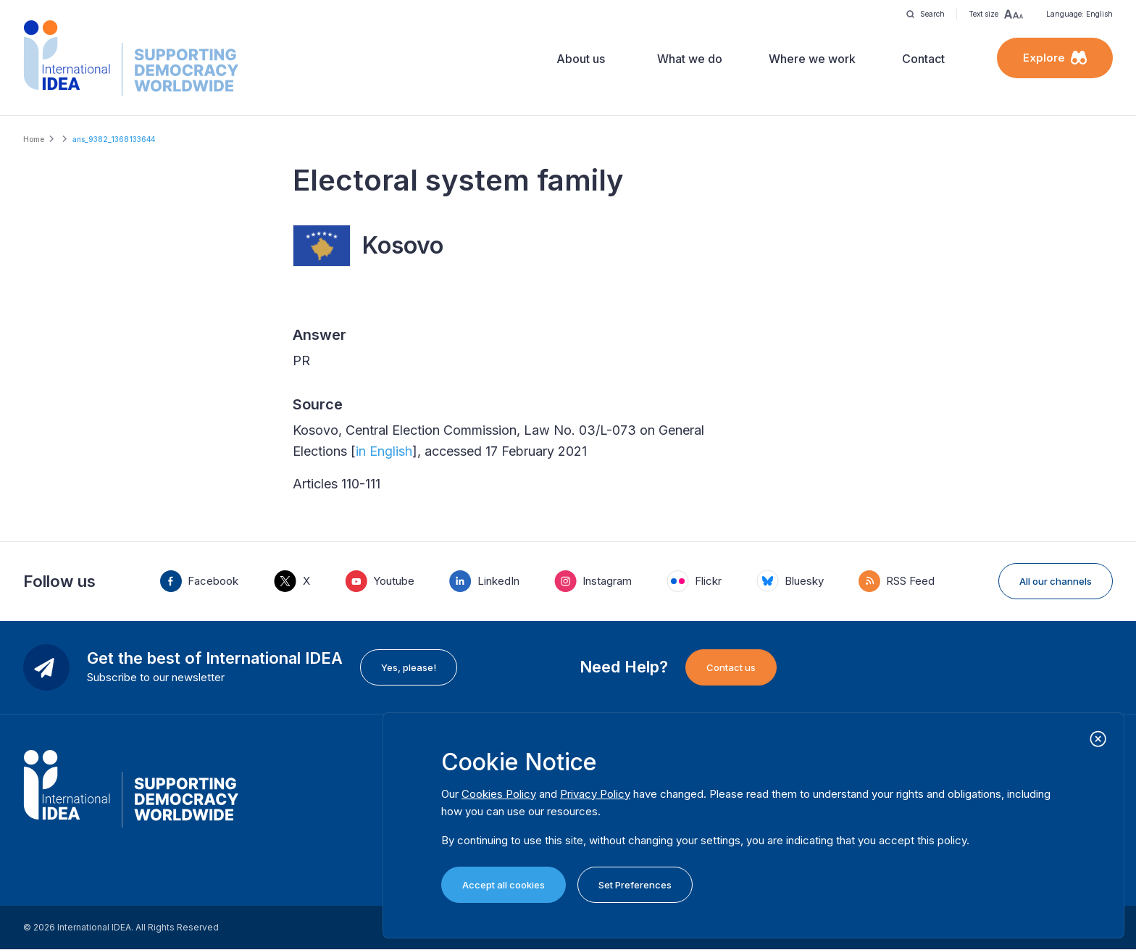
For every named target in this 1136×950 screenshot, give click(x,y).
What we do (689, 58)
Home (33, 139)
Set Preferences (635, 885)
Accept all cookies (503, 885)
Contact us (731, 667)
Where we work (812, 58)
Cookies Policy (499, 794)
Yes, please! (408, 667)
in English (384, 451)
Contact (923, 58)
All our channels (1055, 581)
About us (580, 58)
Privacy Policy (595, 794)
